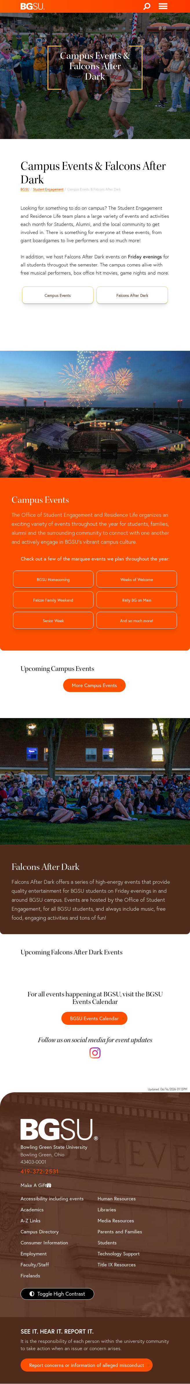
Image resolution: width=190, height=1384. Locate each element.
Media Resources (116, 1221)
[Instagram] (95, 1052)
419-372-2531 (40, 1171)
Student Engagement (48, 189)
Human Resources (117, 1198)
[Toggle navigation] (163, 6)
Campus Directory (40, 1232)
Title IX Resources (117, 1265)
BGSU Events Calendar (94, 1018)
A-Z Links (31, 1221)
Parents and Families (120, 1232)
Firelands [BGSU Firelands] (30, 1276)
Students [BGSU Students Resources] (107, 1243)
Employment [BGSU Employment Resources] (34, 1254)
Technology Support (119, 1254)
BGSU (25, 189)
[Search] (146, 6)
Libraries (107, 1209)
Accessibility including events (52, 1198)
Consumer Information (44, 1243)
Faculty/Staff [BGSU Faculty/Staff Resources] (35, 1265)
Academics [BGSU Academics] (32, 1209)
